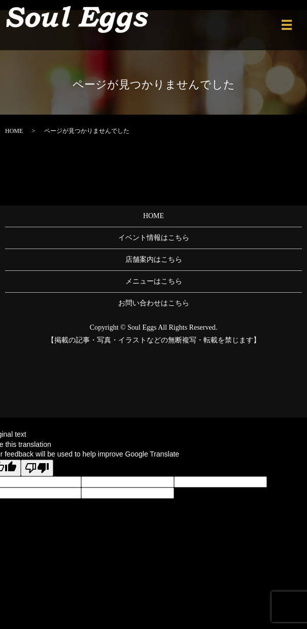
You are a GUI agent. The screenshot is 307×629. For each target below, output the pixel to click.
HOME (14, 130)
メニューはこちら (153, 281)
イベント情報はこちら (153, 237)
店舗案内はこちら (153, 259)
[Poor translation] (37, 468)
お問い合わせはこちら (153, 303)
